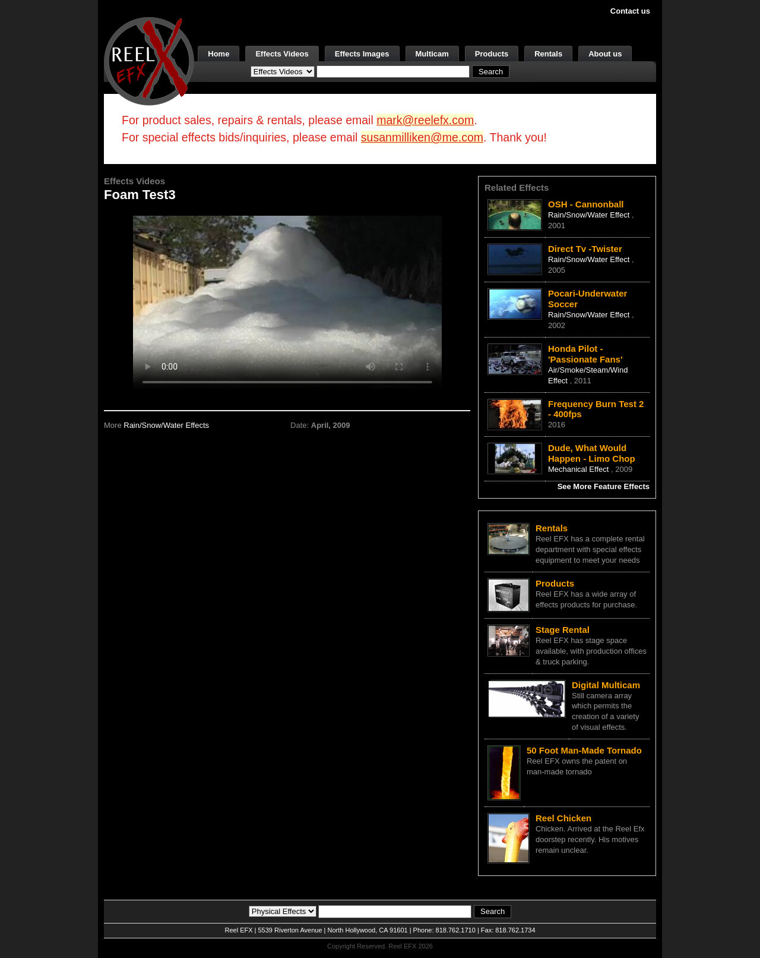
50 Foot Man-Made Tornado (584, 750)
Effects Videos (281, 53)
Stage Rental (563, 630)
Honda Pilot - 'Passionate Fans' (585, 354)
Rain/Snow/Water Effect (590, 214)
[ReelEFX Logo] (149, 60)
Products (491, 53)
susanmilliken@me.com (422, 137)
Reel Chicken (563, 818)
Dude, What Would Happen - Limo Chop (591, 453)
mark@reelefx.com (425, 120)
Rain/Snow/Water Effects (166, 425)
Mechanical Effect (579, 469)
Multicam (432, 53)
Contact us (630, 11)
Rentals (548, 53)
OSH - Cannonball (586, 204)
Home (218, 53)
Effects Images (362, 53)
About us (605, 53)
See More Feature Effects (604, 486)
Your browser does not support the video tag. (287, 302)
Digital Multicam (606, 685)
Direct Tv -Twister (585, 249)
